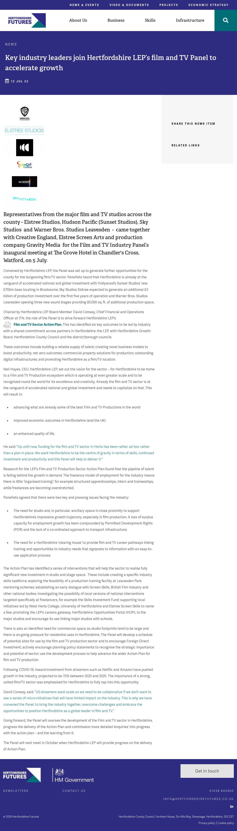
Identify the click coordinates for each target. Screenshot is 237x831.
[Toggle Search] (225, 20)
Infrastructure (190, 20)
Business (115, 20)
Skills (150, 20)
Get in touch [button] (207, 771)
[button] (78, 20)
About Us (78, 20)
